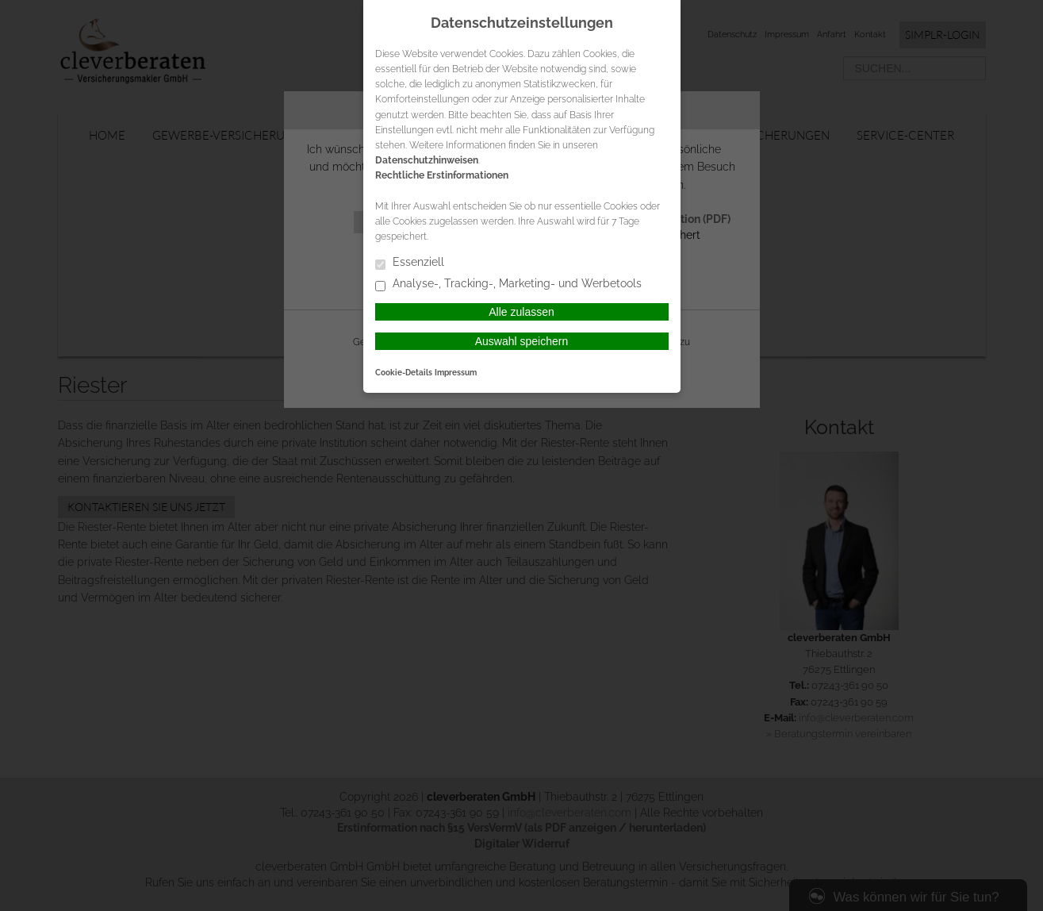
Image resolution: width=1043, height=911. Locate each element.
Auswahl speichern (522, 341)
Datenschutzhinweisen (426, 160)
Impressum (456, 372)
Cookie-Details (403, 372)
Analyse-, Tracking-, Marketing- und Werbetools (508, 284)
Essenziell (409, 263)
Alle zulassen (521, 312)
